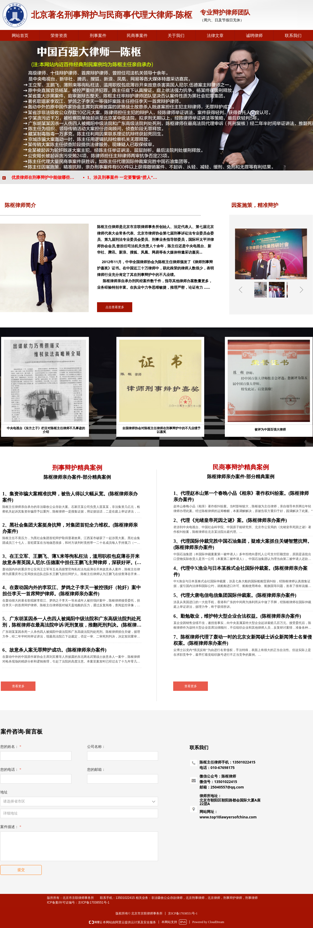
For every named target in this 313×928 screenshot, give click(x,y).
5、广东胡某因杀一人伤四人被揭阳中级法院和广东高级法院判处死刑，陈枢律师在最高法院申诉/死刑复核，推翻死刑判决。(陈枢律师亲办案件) (71, 622)
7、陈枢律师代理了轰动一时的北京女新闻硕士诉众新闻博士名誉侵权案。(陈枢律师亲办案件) (242, 640)
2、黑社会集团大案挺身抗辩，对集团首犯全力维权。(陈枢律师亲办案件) (70, 528)
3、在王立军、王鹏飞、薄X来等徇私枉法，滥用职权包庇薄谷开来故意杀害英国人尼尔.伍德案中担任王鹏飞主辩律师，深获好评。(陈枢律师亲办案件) (71, 560)
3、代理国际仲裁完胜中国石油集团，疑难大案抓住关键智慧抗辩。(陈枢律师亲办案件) (242, 544)
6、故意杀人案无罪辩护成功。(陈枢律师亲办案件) (54, 650)
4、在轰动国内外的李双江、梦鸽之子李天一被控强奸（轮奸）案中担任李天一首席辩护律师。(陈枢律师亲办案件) (71, 590)
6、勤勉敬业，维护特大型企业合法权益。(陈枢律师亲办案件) (237, 616)
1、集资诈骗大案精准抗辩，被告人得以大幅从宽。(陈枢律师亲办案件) (70, 497)
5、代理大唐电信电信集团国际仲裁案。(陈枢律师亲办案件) (234, 595)
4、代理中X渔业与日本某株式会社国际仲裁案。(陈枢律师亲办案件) (240, 571)
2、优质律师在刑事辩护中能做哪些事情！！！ (44, 177)
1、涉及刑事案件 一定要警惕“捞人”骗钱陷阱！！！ (126, 177)
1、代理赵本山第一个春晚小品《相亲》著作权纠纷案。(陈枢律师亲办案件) (241, 496)
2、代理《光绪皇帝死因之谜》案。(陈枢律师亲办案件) (230, 520)
